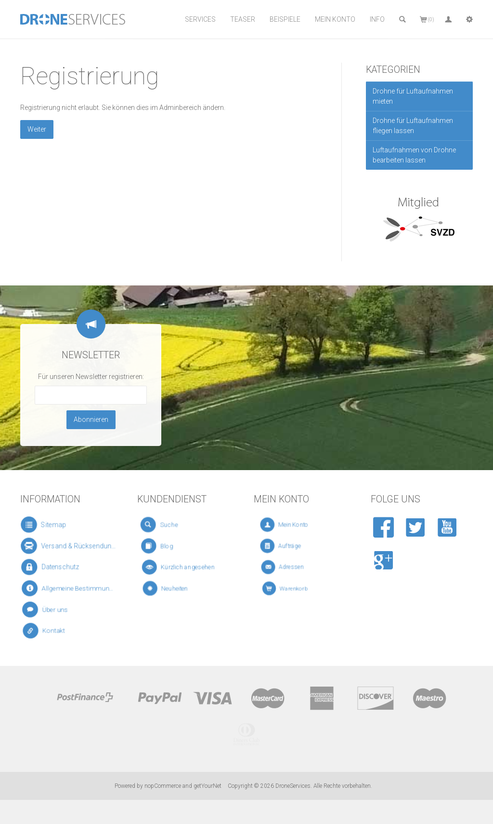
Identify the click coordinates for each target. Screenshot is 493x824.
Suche (165, 524)
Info (377, 19)
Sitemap (46, 524)
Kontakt (48, 630)
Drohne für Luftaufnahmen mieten (413, 96)
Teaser (242, 19)
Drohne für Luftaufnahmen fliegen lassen (413, 126)
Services (200, 19)
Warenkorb (292, 588)
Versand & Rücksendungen (69, 546)
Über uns (49, 609)
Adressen (289, 567)
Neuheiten (171, 588)
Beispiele (285, 19)
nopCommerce (162, 786)
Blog (163, 546)
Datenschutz (53, 567)
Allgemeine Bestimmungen (69, 588)
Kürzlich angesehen (180, 567)
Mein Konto (335, 19)
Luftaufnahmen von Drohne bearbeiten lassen (414, 155)
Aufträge (287, 546)
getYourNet (207, 786)
